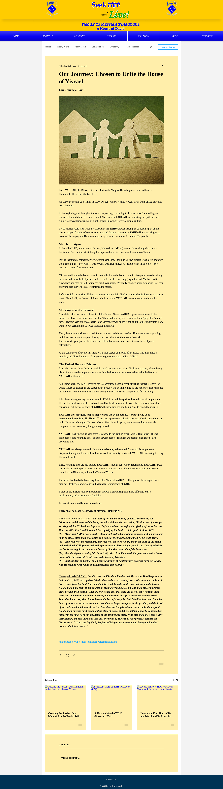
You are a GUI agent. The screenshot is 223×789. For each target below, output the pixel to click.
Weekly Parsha (63, 47)
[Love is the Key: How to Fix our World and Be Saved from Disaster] (157, 696)
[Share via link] (74, 655)
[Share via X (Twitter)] (67, 655)
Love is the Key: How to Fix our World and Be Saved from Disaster (157, 715)
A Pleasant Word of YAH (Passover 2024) (108, 715)
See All (175, 680)
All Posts (48, 47)
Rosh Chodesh (80, 47)
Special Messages (132, 47)
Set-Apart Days (98, 47)
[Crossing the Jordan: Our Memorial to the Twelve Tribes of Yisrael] (65, 696)
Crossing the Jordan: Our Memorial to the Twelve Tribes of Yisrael (65, 715)
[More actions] (162, 66)
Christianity (114, 47)
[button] (48, 36)
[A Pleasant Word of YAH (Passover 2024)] (111, 696)
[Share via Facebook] (60, 655)
